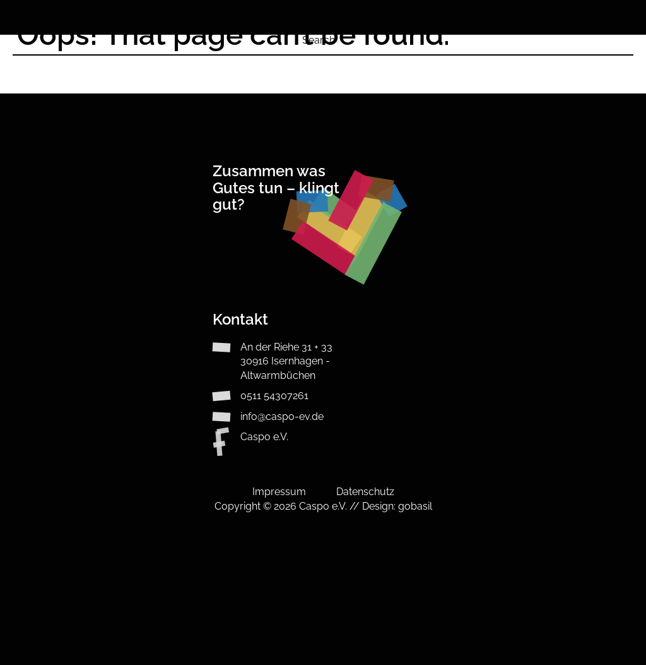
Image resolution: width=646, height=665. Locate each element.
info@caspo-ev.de (282, 416)
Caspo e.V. (264, 437)
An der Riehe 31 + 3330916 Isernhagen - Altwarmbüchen (286, 361)
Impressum (279, 492)
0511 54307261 (274, 396)
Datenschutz (365, 492)
